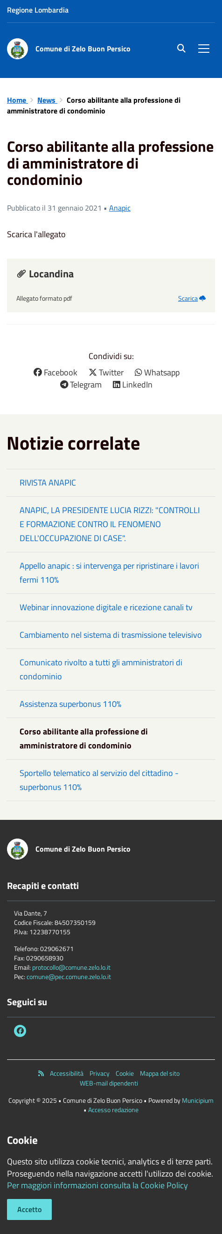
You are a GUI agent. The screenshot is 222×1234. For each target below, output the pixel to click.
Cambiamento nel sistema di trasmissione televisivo (111, 634)
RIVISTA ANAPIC (48, 482)
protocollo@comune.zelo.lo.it (71, 967)
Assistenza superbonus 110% (70, 704)
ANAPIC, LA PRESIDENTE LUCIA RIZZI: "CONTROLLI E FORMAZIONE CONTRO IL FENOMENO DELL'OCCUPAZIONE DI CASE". (110, 524)
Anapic (120, 207)
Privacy (100, 1073)
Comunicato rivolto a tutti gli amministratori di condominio (101, 669)
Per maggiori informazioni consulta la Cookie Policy (97, 1185)
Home (17, 100)
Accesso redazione (113, 1109)
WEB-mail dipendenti (109, 1083)
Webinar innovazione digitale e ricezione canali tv (106, 607)
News (47, 100)
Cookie (125, 1073)
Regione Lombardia (38, 9)
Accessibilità (66, 1073)
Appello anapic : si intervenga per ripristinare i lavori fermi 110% (109, 572)
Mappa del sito (160, 1073)
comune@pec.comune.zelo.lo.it (69, 976)
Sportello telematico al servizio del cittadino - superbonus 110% (99, 780)
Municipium (198, 1100)
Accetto (29, 1209)
